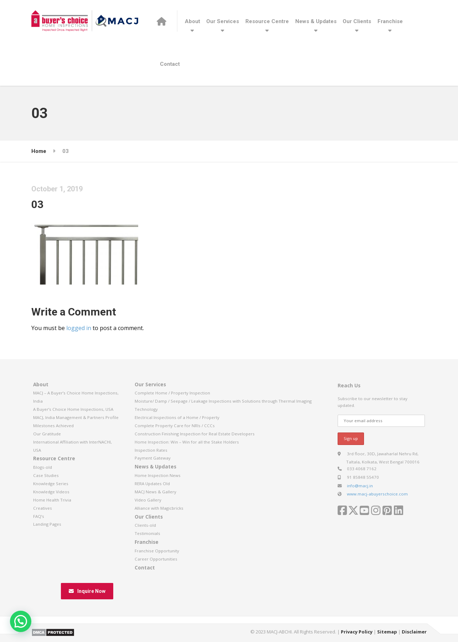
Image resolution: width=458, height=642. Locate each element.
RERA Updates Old (152, 483)
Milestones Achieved (53, 425)
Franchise (390, 21)
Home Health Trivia (52, 500)
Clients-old (145, 525)
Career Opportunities (156, 559)
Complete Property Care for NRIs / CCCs (175, 425)
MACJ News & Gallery (155, 491)
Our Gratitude (47, 433)
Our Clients (357, 21)
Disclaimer (414, 631)
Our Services (222, 21)
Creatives (42, 508)
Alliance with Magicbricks (159, 508)
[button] (20, 621)
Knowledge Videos (51, 491)
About (192, 21)
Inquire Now (87, 591)
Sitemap (387, 631)
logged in (78, 328)
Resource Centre (267, 21)
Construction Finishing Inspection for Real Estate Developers (195, 433)
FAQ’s (38, 516)
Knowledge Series (50, 483)
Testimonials (147, 533)
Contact (170, 64)
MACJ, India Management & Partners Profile (76, 417)
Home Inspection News (158, 475)
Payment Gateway (153, 458)
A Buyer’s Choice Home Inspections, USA (73, 409)
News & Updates (316, 21)
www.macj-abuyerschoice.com (377, 494)
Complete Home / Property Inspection (172, 393)
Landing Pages (47, 524)
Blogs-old (42, 467)
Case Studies (46, 475)
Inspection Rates (151, 450)
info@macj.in (360, 485)
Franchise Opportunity (157, 550)
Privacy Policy (357, 631)
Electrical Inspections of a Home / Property (177, 417)
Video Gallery (148, 500)
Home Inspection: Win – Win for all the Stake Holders (187, 442)
